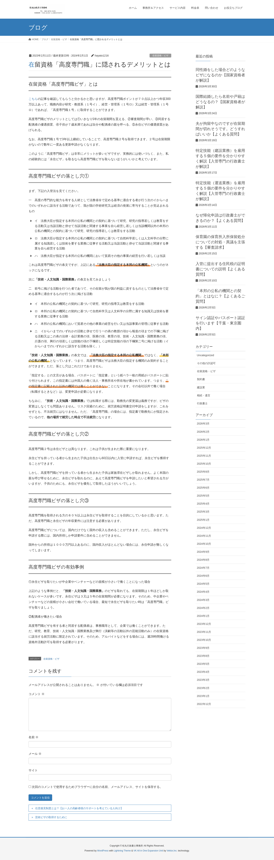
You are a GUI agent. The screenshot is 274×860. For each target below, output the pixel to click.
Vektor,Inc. (172, 850)
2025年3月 (203, 511)
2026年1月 (203, 439)
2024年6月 (203, 575)
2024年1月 (203, 615)
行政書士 (202, 403)
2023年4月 (203, 671)
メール (35, 753)
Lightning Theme (122, 850)
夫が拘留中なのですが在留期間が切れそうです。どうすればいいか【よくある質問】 (220, 128)
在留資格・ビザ (160, 55)
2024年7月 (203, 567)
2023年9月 (203, 647)
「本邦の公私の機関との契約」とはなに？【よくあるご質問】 (220, 296)
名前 (33, 737)
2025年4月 (203, 503)
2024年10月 (204, 543)
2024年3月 (203, 599)
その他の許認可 (206, 363)
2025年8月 (203, 471)
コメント (37, 694)
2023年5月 (203, 663)
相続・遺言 (203, 395)
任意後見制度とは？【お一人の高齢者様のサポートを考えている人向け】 (79, 808)
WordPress (102, 850)
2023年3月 (203, 679)
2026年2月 (203, 431)
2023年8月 (203, 655)
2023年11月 (204, 631)
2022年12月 (204, 704)
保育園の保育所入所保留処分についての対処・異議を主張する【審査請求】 (220, 242)
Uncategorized (205, 355)
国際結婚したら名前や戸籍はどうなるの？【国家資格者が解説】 (220, 101)
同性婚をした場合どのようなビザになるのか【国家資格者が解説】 (220, 75)
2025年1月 (203, 519)
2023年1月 (203, 696)
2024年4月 (203, 591)
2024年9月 (203, 551)
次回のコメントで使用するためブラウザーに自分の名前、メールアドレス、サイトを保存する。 (97, 786)
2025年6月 (203, 487)
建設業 (201, 387)
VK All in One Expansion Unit (148, 850)
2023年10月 (204, 639)
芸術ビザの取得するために (51, 817)
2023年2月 (203, 688)
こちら (33, 98)
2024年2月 (203, 607)
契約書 (201, 379)
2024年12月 (204, 527)
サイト (33, 770)
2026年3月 (203, 423)
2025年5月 (203, 495)
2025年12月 (204, 447)
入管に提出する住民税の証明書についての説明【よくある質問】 (220, 269)
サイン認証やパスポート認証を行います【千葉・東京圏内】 (220, 323)
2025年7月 (203, 479)
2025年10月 (204, 463)
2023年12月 (204, 623)
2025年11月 (204, 455)
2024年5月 (203, 583)
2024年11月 (204, 535)
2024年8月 (203, 559)
